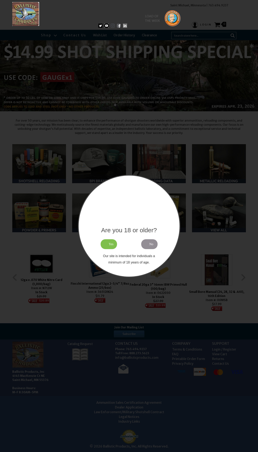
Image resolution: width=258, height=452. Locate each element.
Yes (111, 244)
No (151, 244)
